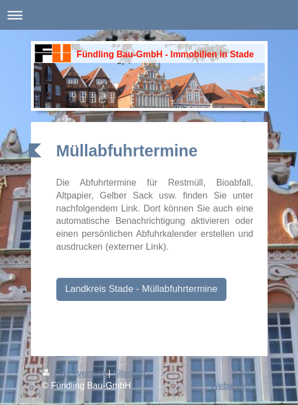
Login (245, 373)
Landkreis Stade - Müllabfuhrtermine (141, 289)
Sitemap (129, 373)
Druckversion (75, 373)
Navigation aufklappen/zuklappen (149, 15)
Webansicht (233, 385)
